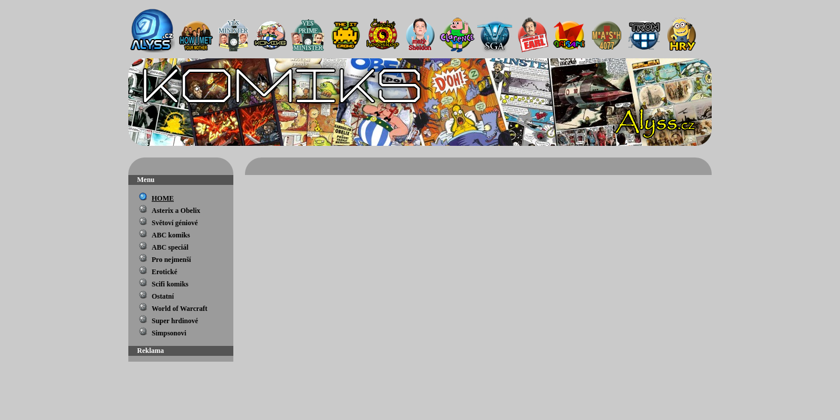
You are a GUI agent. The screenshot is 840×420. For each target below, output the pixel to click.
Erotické (164, 272)
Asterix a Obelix (176, 210)
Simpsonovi (169, 333)
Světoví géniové (175, 223)
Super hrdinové (175, 321)
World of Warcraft (180, 308)
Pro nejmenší (171, 260)
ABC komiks (171, 235)
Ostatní (163, 296)
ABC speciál (170, 247)
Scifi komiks (170, 284)
